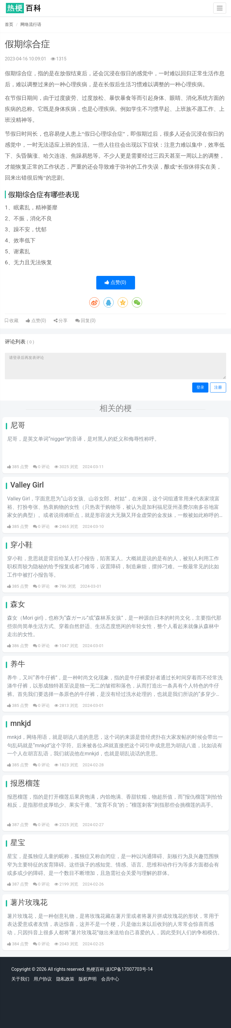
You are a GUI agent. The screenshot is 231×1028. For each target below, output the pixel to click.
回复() (85, 320)
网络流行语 (30, 24)
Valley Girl (27, 485)
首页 (9, 24)
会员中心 (110, 978)
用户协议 (43, 978)
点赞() (115, 282)
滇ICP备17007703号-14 (128, 969)
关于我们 (20, 978)
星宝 (17, 842)
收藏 (13, 320)
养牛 (17, 664)
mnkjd (20, 723)
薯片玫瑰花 (28, 902)
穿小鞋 (21, 544)
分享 (61, 320)
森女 (17, 604)
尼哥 (17, 425)
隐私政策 (65, 978)
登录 (200, 387)
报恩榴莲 (25, 783)
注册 (218, 387)
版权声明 (88, 978)
